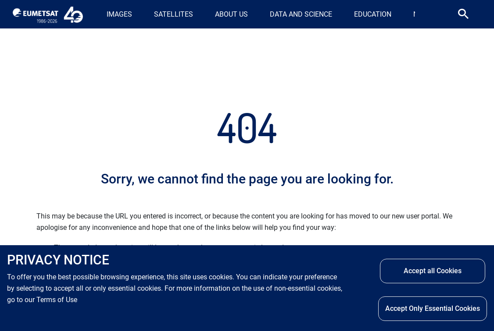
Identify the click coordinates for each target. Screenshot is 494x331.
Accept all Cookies (433, 271)
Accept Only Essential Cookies (432, 308)
